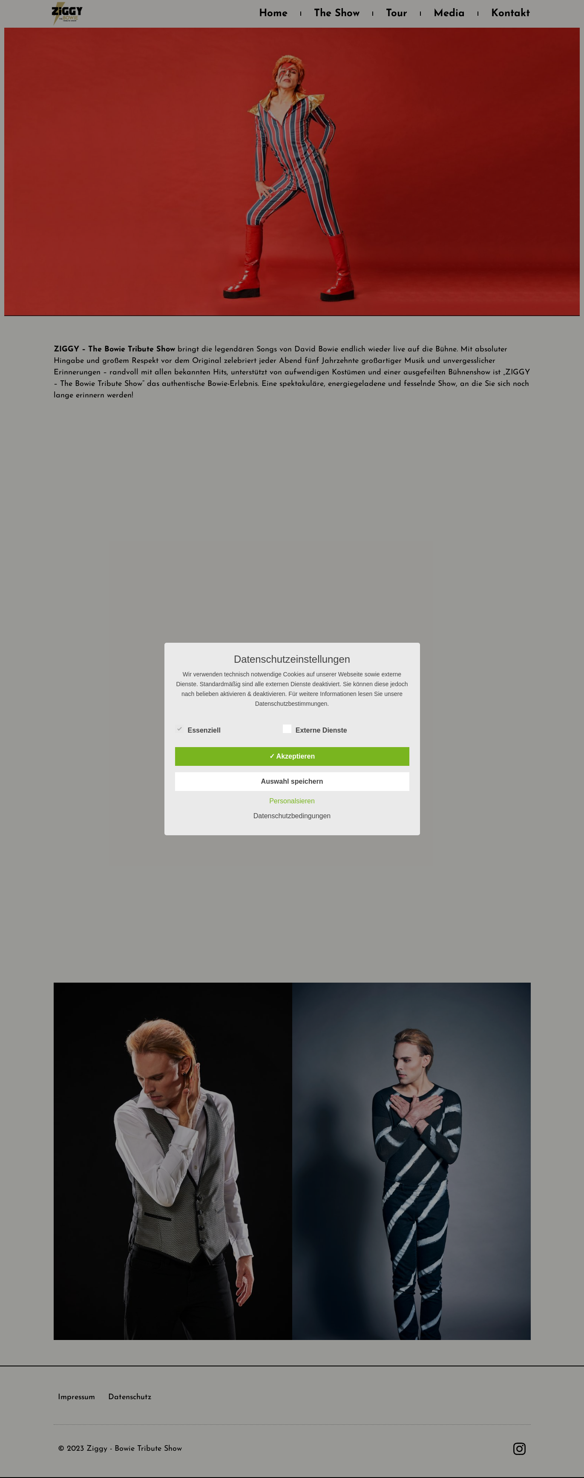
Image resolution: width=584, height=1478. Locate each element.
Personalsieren (292, 801)
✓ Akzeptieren (292, 756)
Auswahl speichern (292, 781)
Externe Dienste (315, 729)
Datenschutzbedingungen (292, 816)
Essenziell (198, 729)
